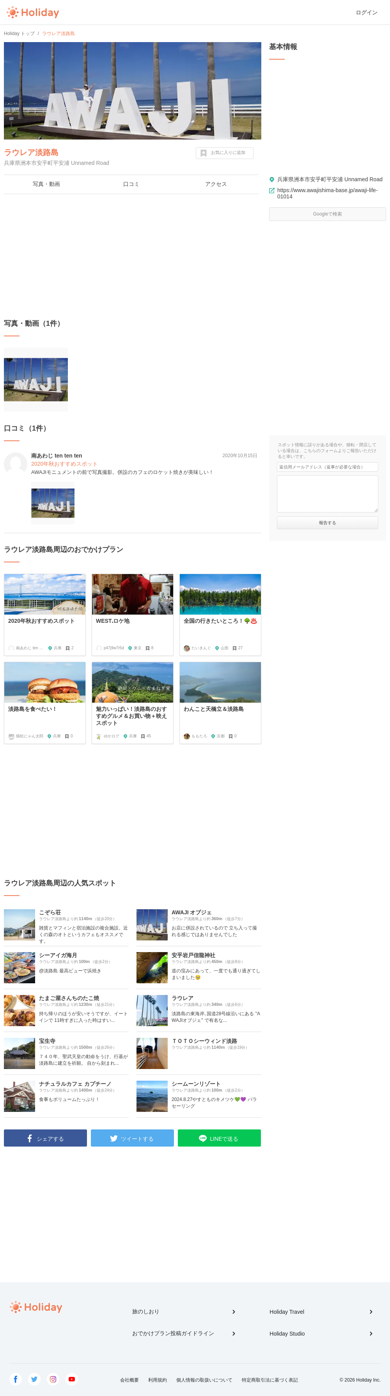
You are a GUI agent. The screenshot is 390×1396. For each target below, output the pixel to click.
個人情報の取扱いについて (204, 1380)
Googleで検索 (327, 214)
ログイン (367, 12)
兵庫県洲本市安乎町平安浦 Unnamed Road (330, 179)
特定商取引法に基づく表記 (270, 1380)
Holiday (32, 12)
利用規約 (157, 1380)
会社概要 (129, 1380)
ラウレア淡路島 (31, 152)
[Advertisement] (132, 256)
